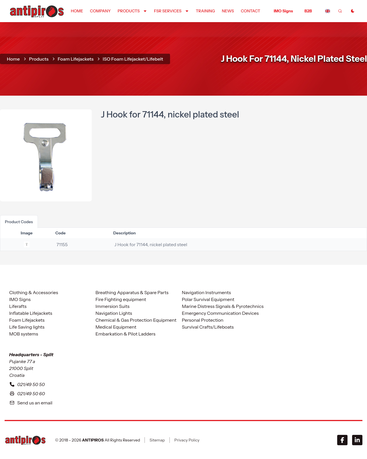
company (100, 11)
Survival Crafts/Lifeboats (208, 327)
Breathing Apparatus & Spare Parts (131, 292)
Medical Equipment (115, 327)
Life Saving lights (26, 327)
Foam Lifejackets (75, 59)
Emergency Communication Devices (220, 313)
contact (250, 11)
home (77, 11)
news (228, 11)
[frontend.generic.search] (340, 11)
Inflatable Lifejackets (30, 313)
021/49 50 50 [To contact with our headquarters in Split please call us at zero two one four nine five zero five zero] (27, 384)
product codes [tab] (19, 221)
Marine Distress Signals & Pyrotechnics (222, 306)
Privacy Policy (187, 440)
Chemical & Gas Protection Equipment (135, 320)
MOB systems (23, 334)
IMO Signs (283, 11)
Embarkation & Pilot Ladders (125, 334)
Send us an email (30, 403)
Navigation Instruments (206, 292)
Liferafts (18, 306)
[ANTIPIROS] (25, 440)
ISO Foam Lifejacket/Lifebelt (133, 59)
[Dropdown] (132, 11)
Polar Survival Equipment (208, 299)
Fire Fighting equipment (120, 299)
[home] (36, 10)
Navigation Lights (113, 313)
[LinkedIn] (357, 440)
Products (38, 59)
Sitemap (157, 440)
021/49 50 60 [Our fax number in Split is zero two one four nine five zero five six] (27, 393)
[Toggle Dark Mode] (353, 11)
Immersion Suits (112, 306)
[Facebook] (342, 440)
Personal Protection (202, 320)
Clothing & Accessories (33, 292)
